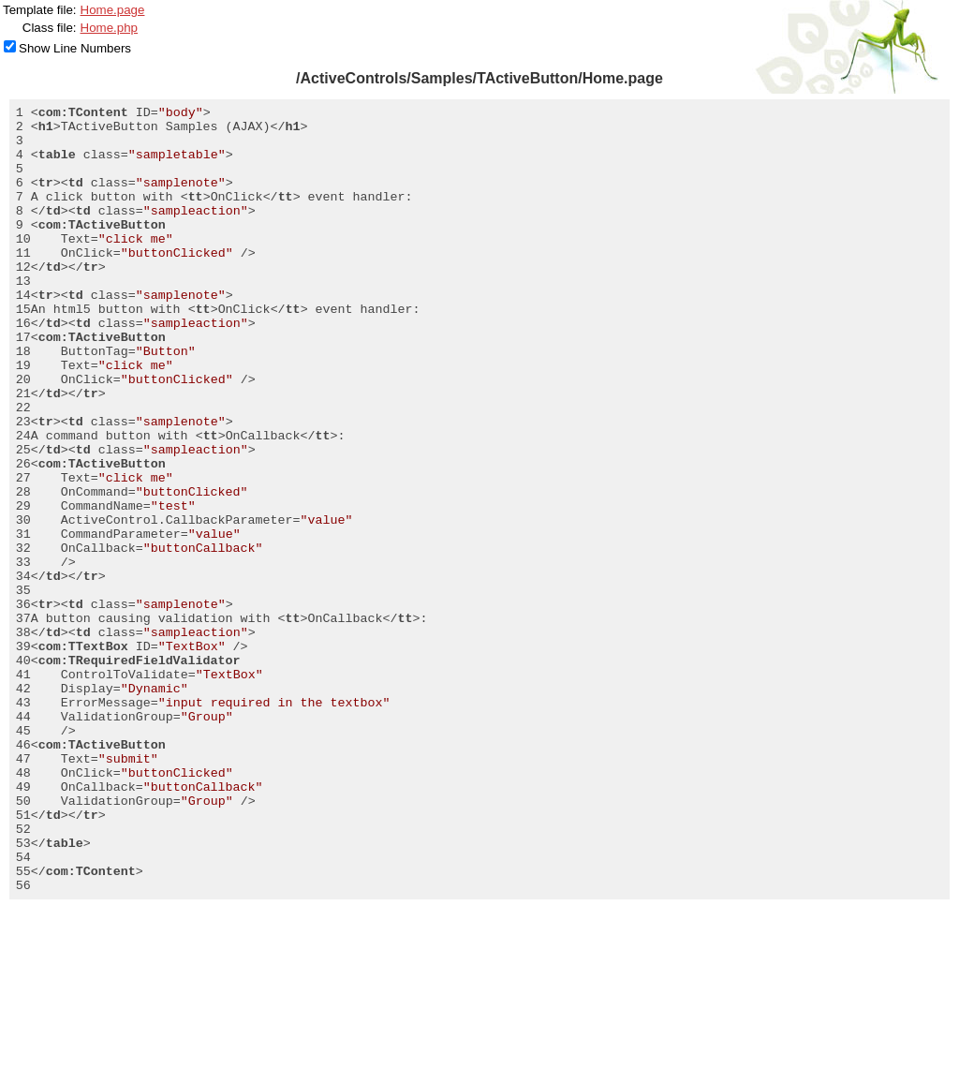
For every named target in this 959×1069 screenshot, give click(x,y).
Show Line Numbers (75, 48)
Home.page (113, 10)
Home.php (110, 28)
